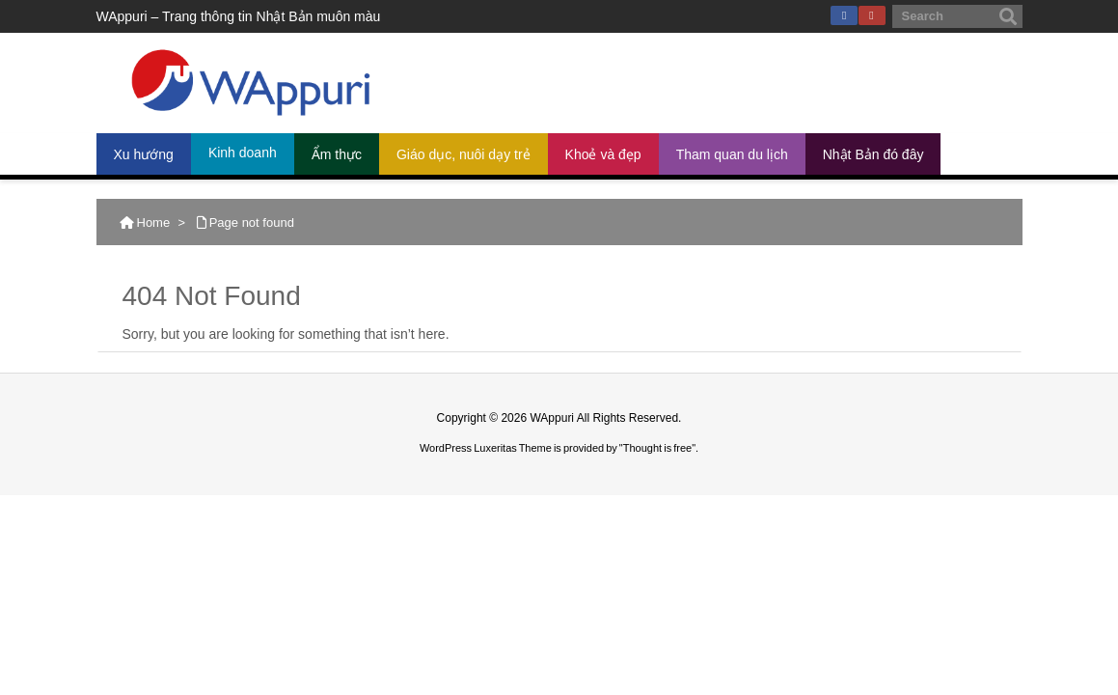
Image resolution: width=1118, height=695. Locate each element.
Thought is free (657, 448)
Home (154, 222)
